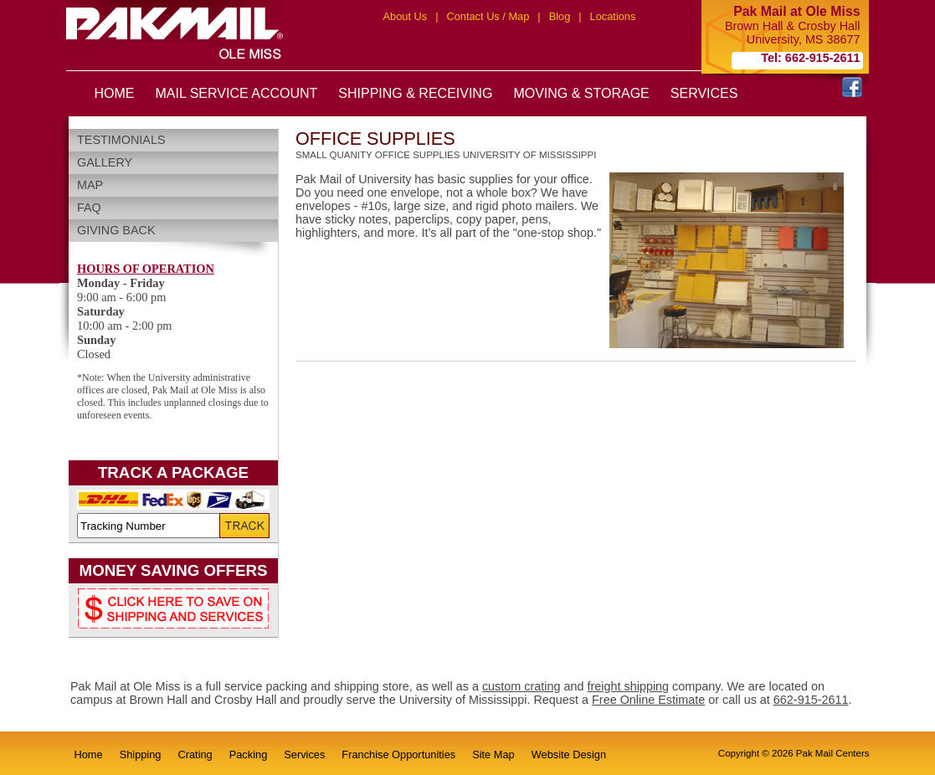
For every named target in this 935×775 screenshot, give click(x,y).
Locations (613, 16)
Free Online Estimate (648, 699)
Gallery (104, 162)
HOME (115, 93)
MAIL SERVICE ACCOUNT (237, 93)
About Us (405, 16)
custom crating (521, 686)
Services (304, 754)
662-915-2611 (811, 699)
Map (90, 185)
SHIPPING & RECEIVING (415, 93)
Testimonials (121, 139)
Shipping (141, 754)
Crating (194, 754)
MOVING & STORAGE (581, 93)
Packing (248, 754)
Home (88, 754)
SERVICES (704, 93)
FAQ (89, 207)
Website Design (569, 754)
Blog (560, 16)
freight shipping (629, 686)
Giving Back (116, 230)
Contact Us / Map (487, 16)
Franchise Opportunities (398, 754)
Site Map (493, 754)
